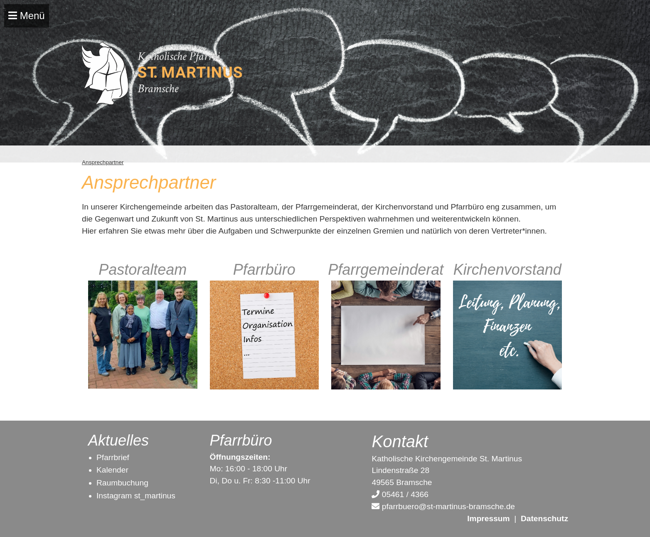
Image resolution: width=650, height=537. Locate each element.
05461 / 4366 (400, 494)
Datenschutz (544, 518)
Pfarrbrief (112, 457)
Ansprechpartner (103, 162)
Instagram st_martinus (135, 495)
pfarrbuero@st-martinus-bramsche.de (443, 506)
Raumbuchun (120, 482)
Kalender (112, 470)
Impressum (488, 518)
